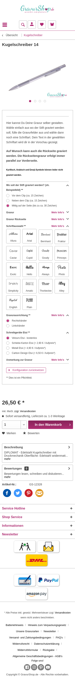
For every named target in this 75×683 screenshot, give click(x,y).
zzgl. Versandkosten (25, 411)
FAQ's (59, 637)
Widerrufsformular (27, 649)
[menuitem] (6, 25)
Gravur (37, 212)
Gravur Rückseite (37, 219)
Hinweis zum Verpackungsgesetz (47, 625)
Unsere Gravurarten (27, 631)
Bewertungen (13, 468)
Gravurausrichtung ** (37, 315)
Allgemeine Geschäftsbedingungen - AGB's (37, 656)
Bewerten (31, 433)
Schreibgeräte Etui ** (37, 332)
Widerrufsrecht (21, 643)
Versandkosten (63, 612)
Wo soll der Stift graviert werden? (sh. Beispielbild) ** (37, 187)
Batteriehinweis (14, 625)
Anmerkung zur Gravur (37, 359)
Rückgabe (49, 649)
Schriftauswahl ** (37, 226)
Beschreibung (13, 447)
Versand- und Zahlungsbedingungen (30, 637)
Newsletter (50, 631)
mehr (7, 458)
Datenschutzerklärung (46, 643)
